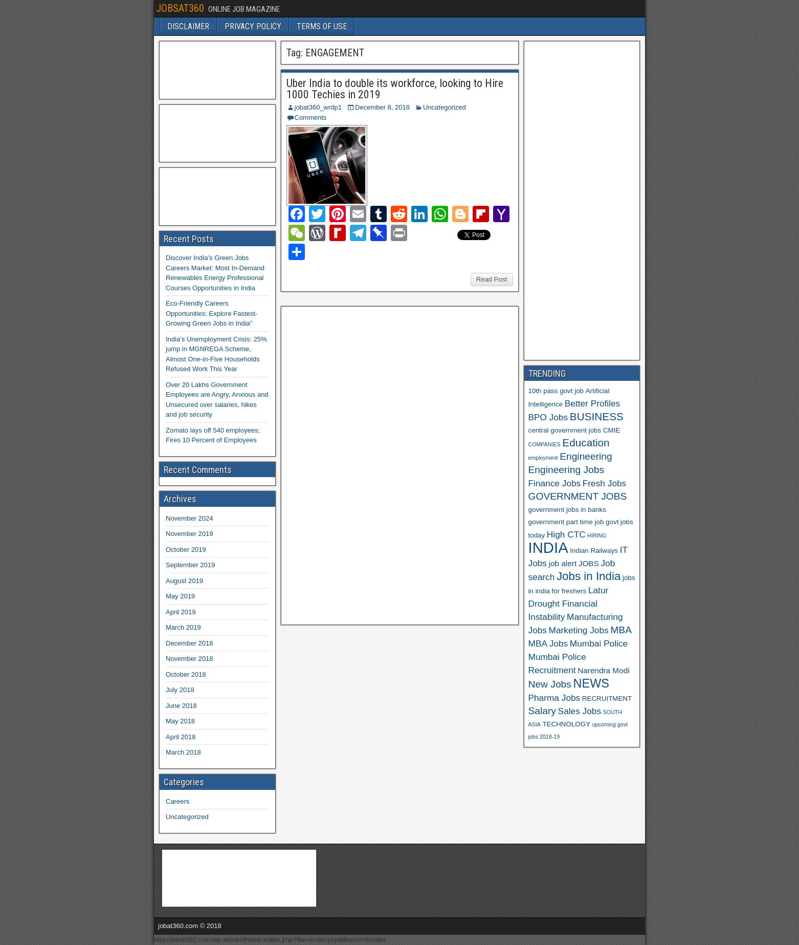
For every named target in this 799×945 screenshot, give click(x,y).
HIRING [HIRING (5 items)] (596, 535)
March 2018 (183, 752)
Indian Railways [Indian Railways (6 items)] (594, 550)
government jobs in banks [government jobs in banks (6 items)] (567, 509)
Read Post (491, 279)
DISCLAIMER (188, 26)
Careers (177, 801)
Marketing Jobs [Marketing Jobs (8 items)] (579, 630)
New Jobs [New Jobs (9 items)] (549, 684)
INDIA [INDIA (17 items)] (548, 547)
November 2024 (189, 518)
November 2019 (189, 534)
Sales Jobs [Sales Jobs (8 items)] (579, 711)
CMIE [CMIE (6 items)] (611, 430)
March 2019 (183, 627)
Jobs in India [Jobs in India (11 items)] (588, 576)
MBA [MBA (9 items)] (621, 630)
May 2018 (180, 721)
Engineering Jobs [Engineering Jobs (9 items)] (566, 469)
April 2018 (181, 737)
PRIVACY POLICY (253, 26)
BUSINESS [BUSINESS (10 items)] (597, 416)
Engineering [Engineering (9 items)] (586, 456)
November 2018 (189, 658)
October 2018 (186, 674)
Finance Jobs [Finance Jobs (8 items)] (554, 483)
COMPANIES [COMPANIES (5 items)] (544, 444)
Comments (311, 117)
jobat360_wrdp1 (318, 107)
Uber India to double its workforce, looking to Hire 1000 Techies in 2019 (394, 89)
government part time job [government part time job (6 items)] (566, 522)
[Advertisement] (362, 464)
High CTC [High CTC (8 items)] (566, 534)
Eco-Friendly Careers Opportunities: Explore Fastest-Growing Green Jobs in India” (211, 313)
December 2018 (189, 643)
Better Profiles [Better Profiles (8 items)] (592, 403)
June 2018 (181, 706)
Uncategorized (444, 107)
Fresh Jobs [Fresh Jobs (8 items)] (604, 483)
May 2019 (180, 596)
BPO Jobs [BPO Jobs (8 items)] (548, 417)
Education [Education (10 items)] (585, 442)
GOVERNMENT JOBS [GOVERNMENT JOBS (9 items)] (577, 496)
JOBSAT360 (180, 8)
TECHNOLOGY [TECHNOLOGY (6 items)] (566, 724)
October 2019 (186, 549)
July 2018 (180, 690)
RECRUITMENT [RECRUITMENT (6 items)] (607, 698)
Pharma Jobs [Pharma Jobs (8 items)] (554, 698)
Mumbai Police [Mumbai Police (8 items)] (599, 643)
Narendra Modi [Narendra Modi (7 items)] (603, 670)
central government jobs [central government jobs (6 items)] (565, 430)
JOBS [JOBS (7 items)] (589, 563)
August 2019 (184, 581)
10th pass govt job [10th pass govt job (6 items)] (556, 391)
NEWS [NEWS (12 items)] (591, 683)
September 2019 (190, 565)
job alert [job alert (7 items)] (563, 563)
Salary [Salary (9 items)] (542, 710)
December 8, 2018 (382, 107)
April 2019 (181, 612)
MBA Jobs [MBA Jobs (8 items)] (548, 643)
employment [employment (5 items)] (543, 458)
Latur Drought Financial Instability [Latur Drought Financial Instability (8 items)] (568, 603)
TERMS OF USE (322, 26)
